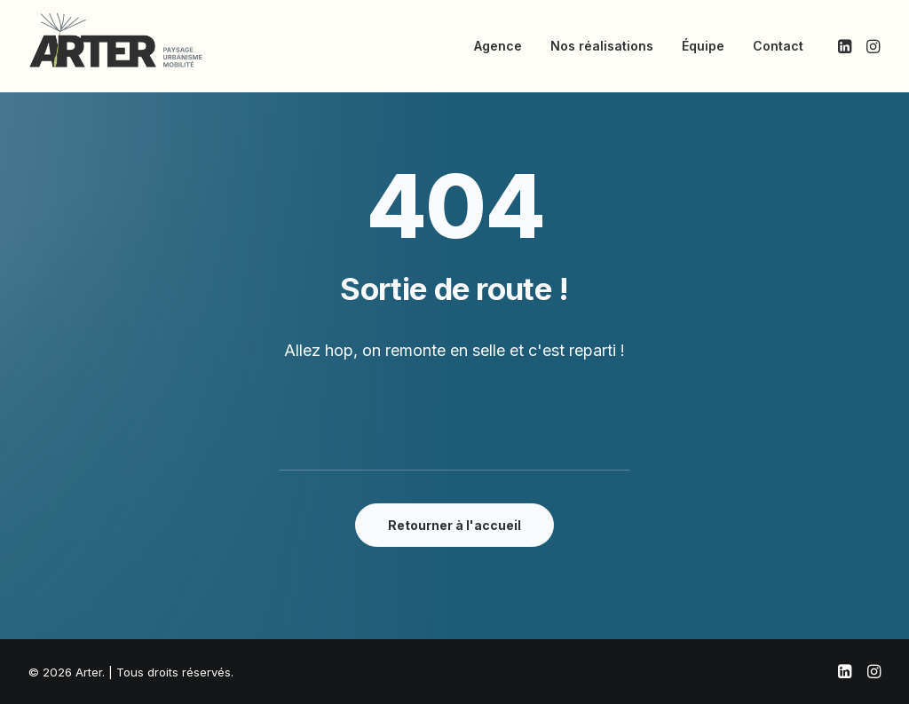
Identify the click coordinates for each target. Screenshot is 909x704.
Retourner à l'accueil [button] (454, 525)
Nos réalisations (601, 45)
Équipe (703, 45)
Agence (498, 45)
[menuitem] (498, 46)
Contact (778, 45)
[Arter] (115, 39)
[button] (846, 46)
